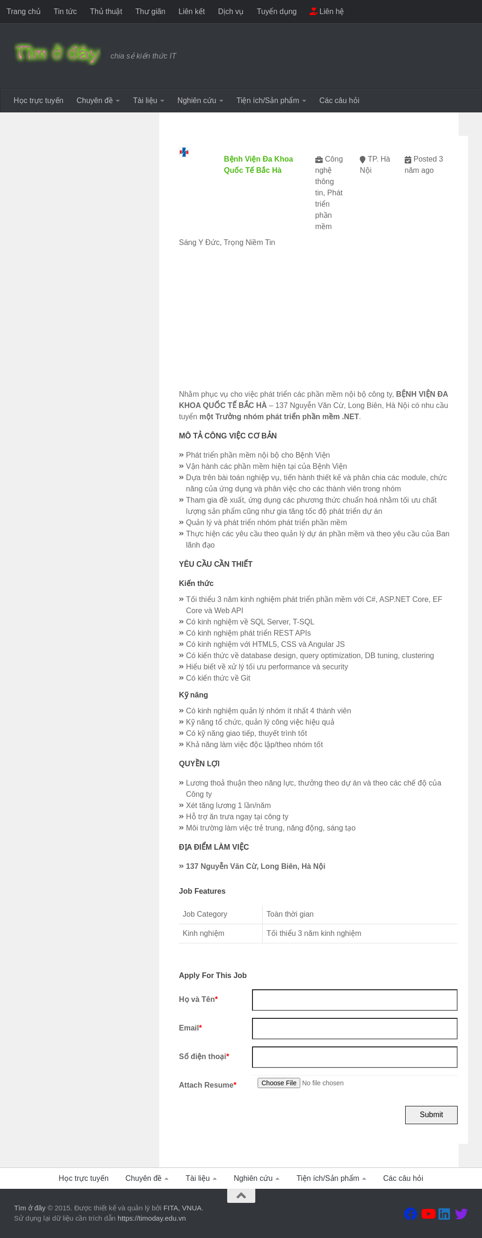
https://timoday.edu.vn (152, 1218)
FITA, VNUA (182, 1208)
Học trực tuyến (38, 100)
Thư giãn (150, 11)
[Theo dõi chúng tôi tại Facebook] (410, 1214)
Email (190, 1028)
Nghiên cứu (197, 100)
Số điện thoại (204, 1056)
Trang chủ (24, 11)
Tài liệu (145, 100)
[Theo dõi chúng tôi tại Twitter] (461, 1214)
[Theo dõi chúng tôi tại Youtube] (427, 1214)
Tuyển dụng (277, 11)
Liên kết (191, 11)
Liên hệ (327, 11)
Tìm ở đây (29, 1208)
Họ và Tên (198, 999)
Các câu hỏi (339, 100)
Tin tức (65, 11)
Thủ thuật (106, 11)
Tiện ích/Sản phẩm (268, 100)
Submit (431, 1115)
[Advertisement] (318, 323)
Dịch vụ (231, 11)
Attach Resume (208, 1085)
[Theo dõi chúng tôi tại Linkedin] (444, 1214)
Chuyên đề (94, 100)
